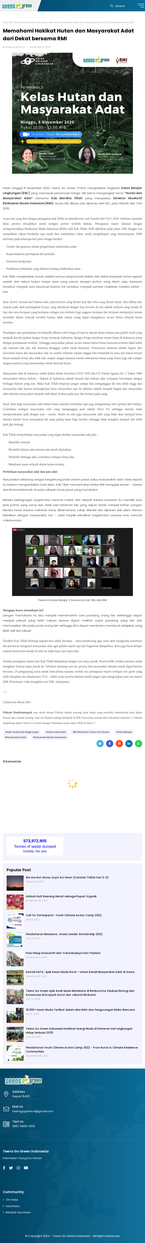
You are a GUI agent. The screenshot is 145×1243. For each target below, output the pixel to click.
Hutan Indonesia (56, 732)
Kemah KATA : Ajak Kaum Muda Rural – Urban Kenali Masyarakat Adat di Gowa (80, 972)
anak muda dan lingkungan (22, 732)
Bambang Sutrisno (14, 47)
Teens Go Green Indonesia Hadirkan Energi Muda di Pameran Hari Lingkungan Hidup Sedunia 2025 (79, 1031)
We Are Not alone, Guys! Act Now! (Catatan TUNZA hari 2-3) (67, 877)
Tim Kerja (12, 1200)
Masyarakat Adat (15, 737)
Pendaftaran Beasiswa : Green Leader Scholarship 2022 (64, 934)
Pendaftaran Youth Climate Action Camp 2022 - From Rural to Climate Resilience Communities (82, 1049)
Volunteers (13, 1206)
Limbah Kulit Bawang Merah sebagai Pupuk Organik (61, 896)
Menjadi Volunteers (18, 1212)
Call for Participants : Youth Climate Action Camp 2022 (64, 915)
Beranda (8, 22)
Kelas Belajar (124, 732)
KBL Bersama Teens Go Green (91, 732)
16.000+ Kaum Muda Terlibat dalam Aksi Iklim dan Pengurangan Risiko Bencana (80, 1010)
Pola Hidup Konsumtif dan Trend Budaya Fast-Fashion (63, 953)
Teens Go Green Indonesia (71, 1236)
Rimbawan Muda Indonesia (31, 22)
